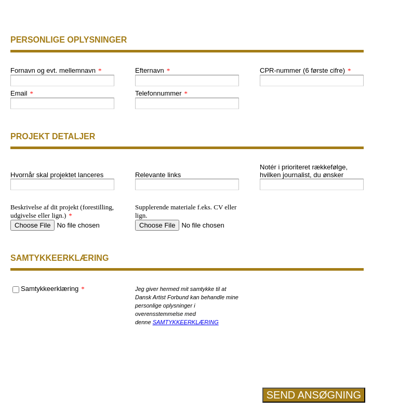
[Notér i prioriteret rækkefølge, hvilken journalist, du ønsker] (312, 184)
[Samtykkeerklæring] (15, 289)
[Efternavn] (187, 80)
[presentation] (312, 349)
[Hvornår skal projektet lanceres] (62, 184)
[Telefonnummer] (187, 103)
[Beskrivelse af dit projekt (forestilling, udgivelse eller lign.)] (62, 225)
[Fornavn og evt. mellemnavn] (62, 80)
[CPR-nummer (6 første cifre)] (312, 80)
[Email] (62, 103)
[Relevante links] (187, 184)
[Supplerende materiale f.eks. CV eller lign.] (187, 225)
